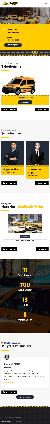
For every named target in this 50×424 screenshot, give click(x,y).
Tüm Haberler (42, 249)
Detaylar (25, 102)
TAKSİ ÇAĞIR (13, 45)
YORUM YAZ (25, 397)
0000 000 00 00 (13, 32)
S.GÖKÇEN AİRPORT (25, 98)
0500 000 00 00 (13, 40)
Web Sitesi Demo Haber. (25, 241)
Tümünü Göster (42, 110)
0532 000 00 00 (33, 176)
